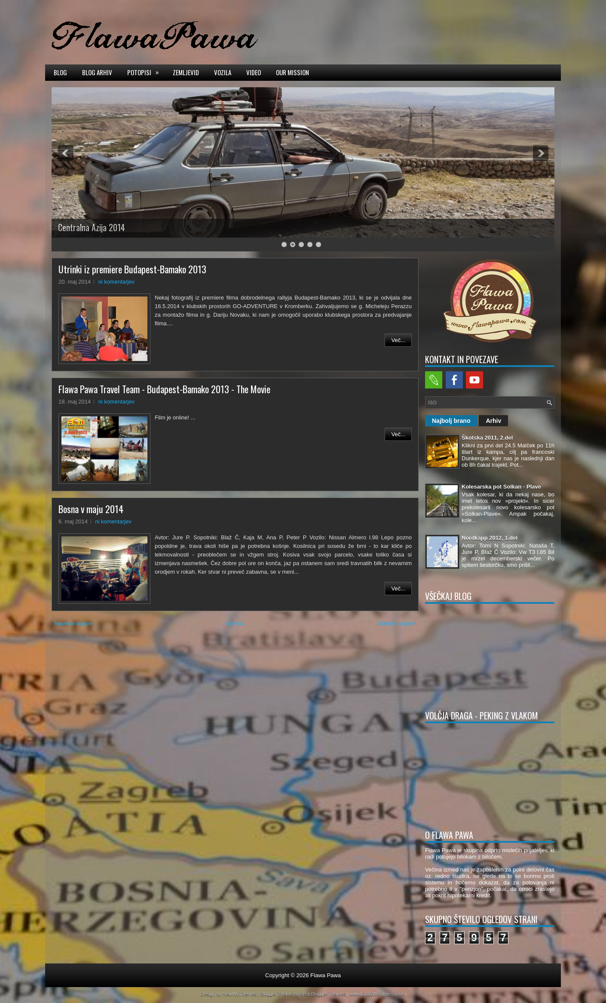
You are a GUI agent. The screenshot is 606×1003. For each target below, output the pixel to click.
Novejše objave (73, 623)
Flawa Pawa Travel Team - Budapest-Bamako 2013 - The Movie (164, 389)
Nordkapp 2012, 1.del (489, 538)
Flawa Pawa (325, 975)
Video (253, 72)
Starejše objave (396, 623)
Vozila (222, 72)
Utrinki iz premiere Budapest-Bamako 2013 (132, 269)
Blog (60, 72)
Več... (398, 340)
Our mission (292, 72)
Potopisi (145, 72)
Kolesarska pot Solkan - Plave (501, 486)
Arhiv (493, 420)
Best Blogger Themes (323, 994)
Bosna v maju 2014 (90, 509)
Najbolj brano (451, 420)
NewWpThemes (239, 994)
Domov (235, 623)
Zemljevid (186, 72)
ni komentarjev (116, 281)
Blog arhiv (97, 72)
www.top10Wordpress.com (377, 994)
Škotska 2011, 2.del (487, 437)
